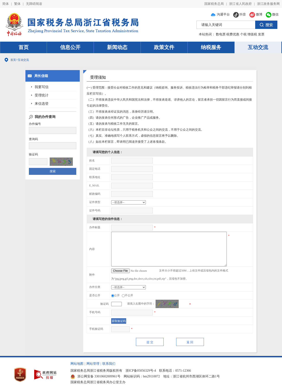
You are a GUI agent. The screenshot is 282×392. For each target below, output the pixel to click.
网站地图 (76, 363)
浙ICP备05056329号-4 (141, 370)
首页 (23, 47)
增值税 (252, 34)
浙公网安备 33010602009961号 (95, 376)
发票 (261, 34)
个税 (243, 34)
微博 (255, 14)
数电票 (221, 34)
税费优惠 (232, 34)
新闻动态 (117, 47)
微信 (272, 14)
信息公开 (70, 47)
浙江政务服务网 (268, 4)
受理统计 (42, 95)
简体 (5, 4)
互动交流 (258, 47)
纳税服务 (211, 47)
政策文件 (164, 47)
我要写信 (42, 87)
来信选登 (42, 103)
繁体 (17, 4)
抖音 (239, 14)
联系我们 (108, 363)
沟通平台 (220, 14)
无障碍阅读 (34, 4)
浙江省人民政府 (240, 4)
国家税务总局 (214, 4)
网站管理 (92, 363)
